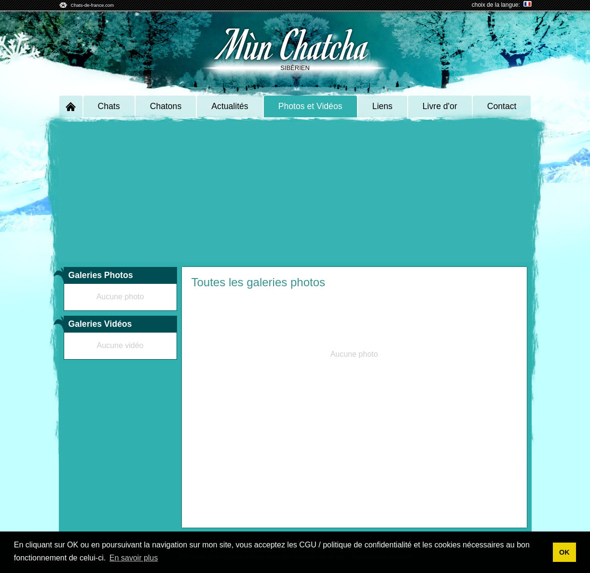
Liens (382, 106)
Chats (109, 106)
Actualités (229, 106)
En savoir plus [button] (134, 558)
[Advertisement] (295, 189)
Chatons (166, 106)
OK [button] (564, 552)
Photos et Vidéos (310, 106)
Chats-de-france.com (92, 5)
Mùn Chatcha (295, 44)
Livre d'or (440, 106)
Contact (502, 106)
